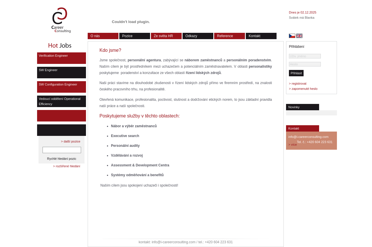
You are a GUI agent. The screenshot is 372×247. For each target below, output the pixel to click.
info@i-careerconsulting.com (308, 136)
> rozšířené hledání (66, 166)
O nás (95, 36)
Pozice (127, 36)
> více (292, 144)
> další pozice (70, 141)
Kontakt (254, 36)
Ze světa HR (163, 36)
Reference (225, 36)
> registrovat (297, 83)
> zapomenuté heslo (303, 88)
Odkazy (191, 36)
